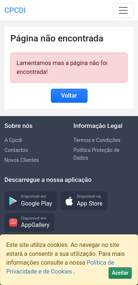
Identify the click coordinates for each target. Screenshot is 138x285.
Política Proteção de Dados (97, 154)
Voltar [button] (69, 95)
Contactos (16, 150)
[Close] (120, 273)
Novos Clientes (21, 160)
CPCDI (15, 10)
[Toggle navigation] (123, 10)
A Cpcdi (13, 140)
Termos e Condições (97, 140)
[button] (30, 200)
